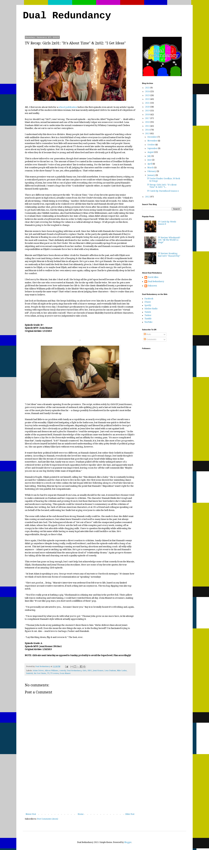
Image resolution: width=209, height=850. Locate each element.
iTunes (148, 302)
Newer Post (31, 814)
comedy (62, 670)
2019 (147, 110)
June (149, 160)
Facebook (149, 299)
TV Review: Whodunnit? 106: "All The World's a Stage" (169, 240)
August (150, 152)
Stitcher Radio (151, 308)
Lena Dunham (110, 670)
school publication (68, 107)
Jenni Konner (98, 670)
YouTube (148, 322)
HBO (90, 670)
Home (80, 814)
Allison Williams (51, 670)
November (152, 141)
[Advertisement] (80, 788)
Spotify (148, 305)
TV (48, 673)
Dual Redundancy (67, 15)
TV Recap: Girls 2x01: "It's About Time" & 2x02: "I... (162, 186)
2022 (147, 99)
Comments (150, 339)
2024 (147, 91)
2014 (147, 130)
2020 (147, 107)
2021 (147, 103)
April (150, 164)
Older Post (129, 814)
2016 (147, 122)
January (151, 175)
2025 (147, 88)
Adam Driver (38, 670)
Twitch (148, 312)
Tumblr (148, 318)
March (150, 167)
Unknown (152, 286)
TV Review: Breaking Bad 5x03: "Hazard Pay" (169, 254)
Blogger (127, 842)
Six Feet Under (40, 673)
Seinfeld (29, 673)
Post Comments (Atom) (47, 819)
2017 (147, 118)
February (152, 171)
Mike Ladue (122, 670)
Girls (84, 670)
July (149, 156)
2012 (147, 197)
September (152, 148)
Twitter (148, 315)
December (152, 137)
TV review (54, 673)
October (151, 145)
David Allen (153, 277)
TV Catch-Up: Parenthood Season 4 (163, 191)
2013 (147, 133)
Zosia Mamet (65, 673)
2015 (147, 126)
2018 (147, 114)
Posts (147, 334)
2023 (147, 95)
